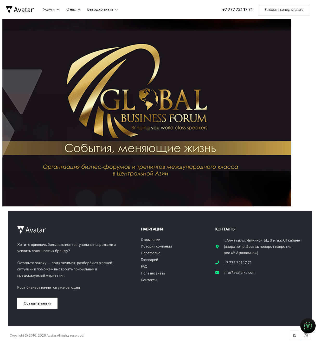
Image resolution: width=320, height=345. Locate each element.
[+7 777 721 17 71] (219, 263)
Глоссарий (149, 260)
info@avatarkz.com (240, 272)
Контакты (149, 280)
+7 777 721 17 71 (237, 262)
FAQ (144, 266)
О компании (150, 239)
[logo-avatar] (20, 9)
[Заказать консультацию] (284, 9)
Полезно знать (153, 273)
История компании (156, 246)
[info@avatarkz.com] (219, 272)
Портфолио (150, 253)
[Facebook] (294, 335)
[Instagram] (305, 335)
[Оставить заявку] (37, 303)
